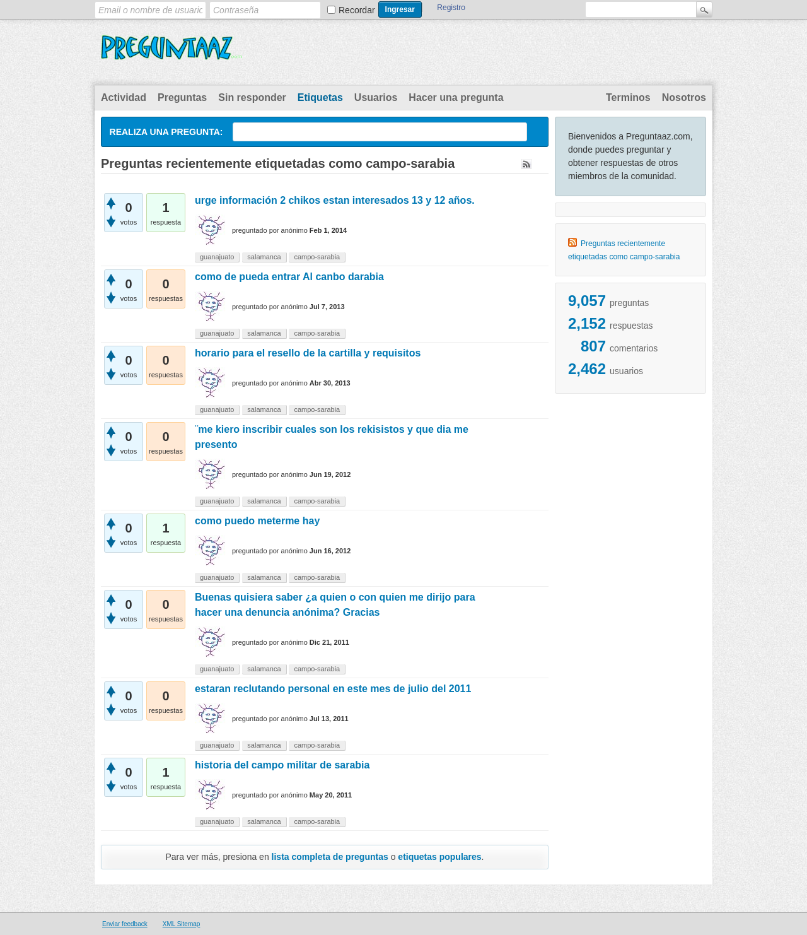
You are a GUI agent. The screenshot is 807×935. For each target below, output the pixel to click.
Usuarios (375, 97)
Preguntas (182, 97)
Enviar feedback (125, 923)
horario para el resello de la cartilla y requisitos (308, 353)
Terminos (628, 97)
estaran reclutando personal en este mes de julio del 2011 (333, 688)
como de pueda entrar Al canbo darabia (289, 276)
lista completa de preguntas (330, 857)
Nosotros (684, 97)
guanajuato (217, 257)
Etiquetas (320, 97)
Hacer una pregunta (456, 97)
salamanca (264, 257)
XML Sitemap (181, 923)
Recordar (357, 10)
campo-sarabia (317, 257)
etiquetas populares (439, 857)
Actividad (123, 97)
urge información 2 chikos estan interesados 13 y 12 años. (335, 200)
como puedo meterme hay (257, 520)
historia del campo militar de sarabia (282, 765)
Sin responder (252, 97)
